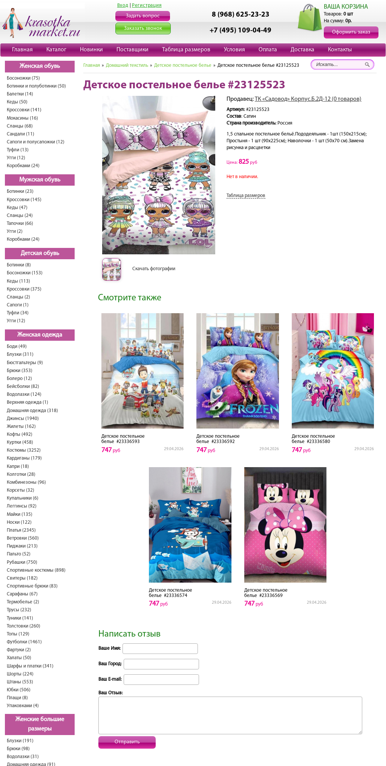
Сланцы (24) (20, 215)
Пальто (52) (19, 554)
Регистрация (147, 5)
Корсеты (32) (20, 490)
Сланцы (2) (18, 297)
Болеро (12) (19, 378)
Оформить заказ (351, 32)
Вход (123, 5)
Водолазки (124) (24, 394)
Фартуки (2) (19, 650)
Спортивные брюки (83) (32, 586)
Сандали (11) (20, 134)
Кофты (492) (19, 434)
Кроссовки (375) (24, 289)
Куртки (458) (20, 442)
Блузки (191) (20, 740)
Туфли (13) (18, 150)
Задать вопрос (142, 16)
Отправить (127, 742)
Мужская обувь (39, 180)
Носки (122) (19, 522)
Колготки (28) (21, 474)
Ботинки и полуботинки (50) (36, 86)
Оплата (268, 50)
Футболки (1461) (24, 642)
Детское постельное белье (182, 65)
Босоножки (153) (25, 273)
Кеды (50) (17, 102)
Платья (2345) (21, 530)
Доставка (302, 50)
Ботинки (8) (19, 265)
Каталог (56, 50)
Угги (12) (16, 157)
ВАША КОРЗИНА (346, 7)
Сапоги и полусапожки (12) (35, 142)
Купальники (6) (22, 498)
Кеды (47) (17, 207)
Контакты (340, 50)
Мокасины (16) (22, 118)
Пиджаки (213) (22, 546)
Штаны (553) (20, 682)
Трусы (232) (19, 610)
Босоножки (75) (23, 78)
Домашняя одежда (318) (32, 410)
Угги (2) (15, 231)
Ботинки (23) (20, 191)
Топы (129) (18, 634)
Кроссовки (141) (24, 110)
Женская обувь (40, 66)
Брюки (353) (19, 370)
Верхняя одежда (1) (27, 402)
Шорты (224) (20, 674)
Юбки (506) (19, 690)
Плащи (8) (17, 697)
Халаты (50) (19, 657)
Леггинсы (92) (22, 506)
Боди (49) (17, 346)
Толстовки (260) (23, 626)
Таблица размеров (186, 50)
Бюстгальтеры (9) (25, 362)
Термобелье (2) (23, 602)
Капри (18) (18, 466)
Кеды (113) (18, 281)
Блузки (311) (20, 354)
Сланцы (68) (20, 126)
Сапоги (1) (18, 305)
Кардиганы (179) (24, 458)
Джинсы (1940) (23, 418)
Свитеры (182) (22, 578)
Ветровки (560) (23, 538)
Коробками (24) (23, 165)
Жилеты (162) (21, 426)
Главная (22, 50)
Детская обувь (40, 254)
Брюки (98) (18, 748)
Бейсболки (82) (23, 386)
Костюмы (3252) (24, 450)
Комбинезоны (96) (26, 482)
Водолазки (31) (23, 756)
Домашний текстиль (127, 65)
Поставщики (132, 50)
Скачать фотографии (153, 268)
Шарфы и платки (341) (30, 666)
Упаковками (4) (23, 705)
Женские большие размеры (39, 724)
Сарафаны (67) (22, 594)
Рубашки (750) (22, 562)
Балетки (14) (20, 94)
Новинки (91, 50)
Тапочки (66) (20, 223)
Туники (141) (20, 618)
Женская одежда (39, 335)
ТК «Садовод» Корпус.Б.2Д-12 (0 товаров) (308, 99)
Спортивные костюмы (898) (36, 570)
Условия (234, 50)
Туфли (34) (18, 313)
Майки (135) (19, 514)
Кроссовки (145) (24, 199)
